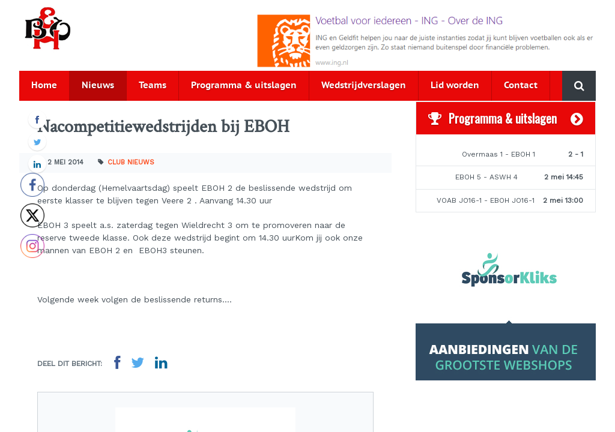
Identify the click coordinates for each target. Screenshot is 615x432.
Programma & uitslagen (244, 85)
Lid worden (455, 85)
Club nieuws (131, 162)
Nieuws (98, 85)
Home (44, 85)
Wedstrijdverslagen (363, 85)
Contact (521, 85)
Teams (152, 85)
